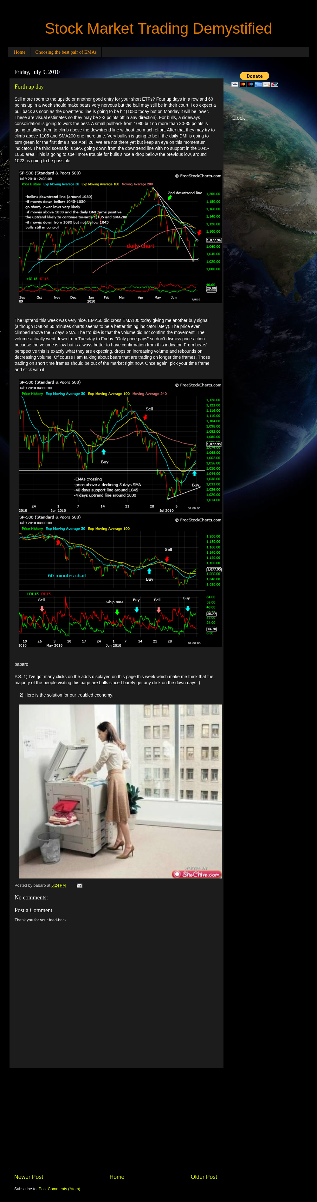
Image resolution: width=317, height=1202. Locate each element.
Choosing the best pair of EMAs (66, 52)
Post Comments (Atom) (59, 1189)
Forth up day (29, 86)
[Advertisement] (115, 1120)
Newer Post (28, 1177)
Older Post (204, 1177)
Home (20, 52)
